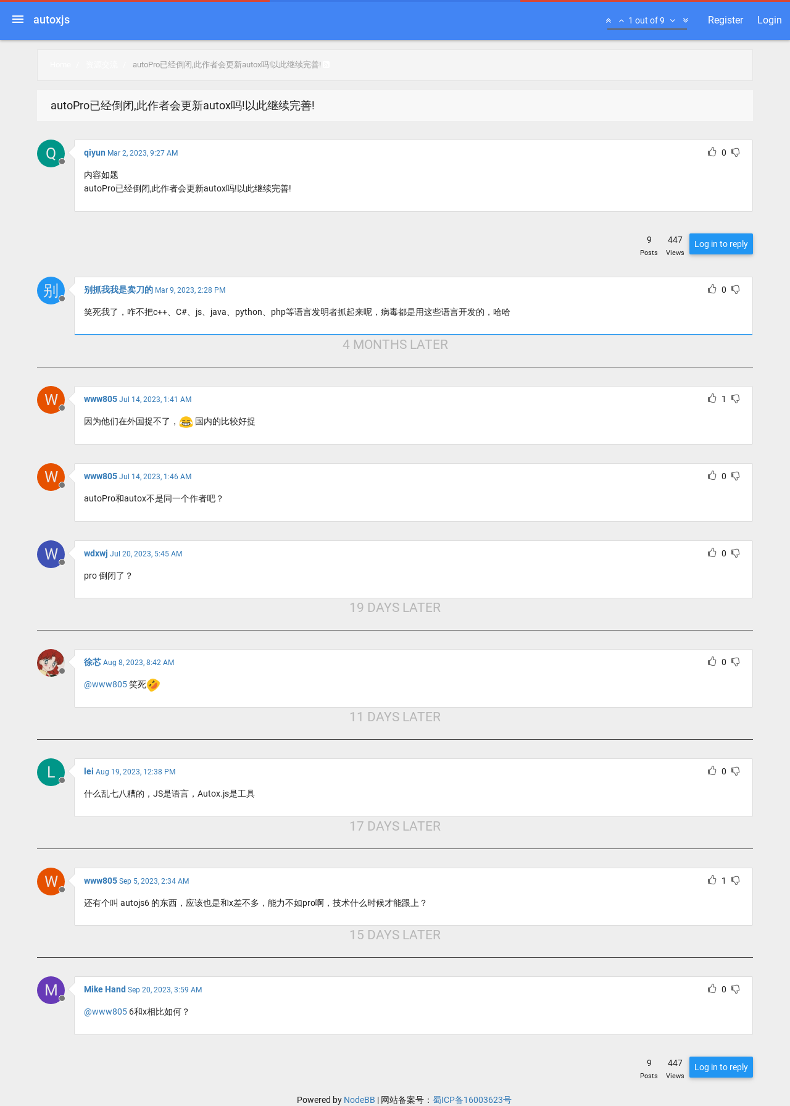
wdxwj (96, 553)
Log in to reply (721, 244)
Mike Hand (105, 989)
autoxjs (51, 19)
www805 (100, 399)
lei (89, 771)
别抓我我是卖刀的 (118, 290)
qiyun (95, 152)
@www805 (105, 684)
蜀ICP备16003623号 (472, 1100)
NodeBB (359, 1100)
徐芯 (92, 662)
